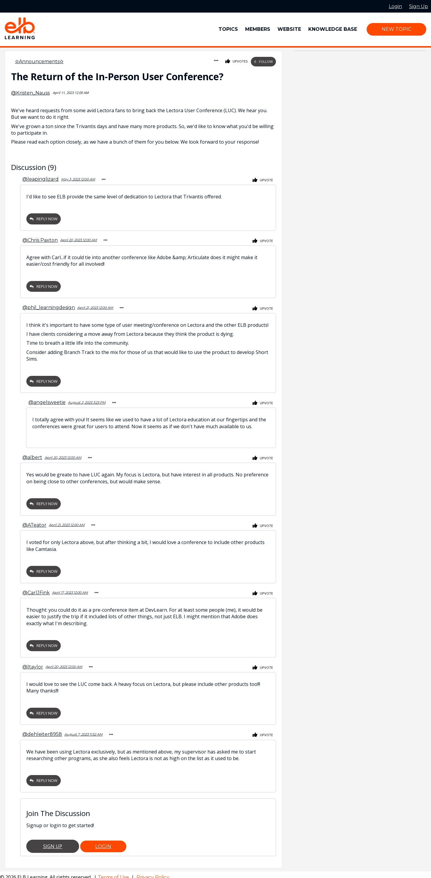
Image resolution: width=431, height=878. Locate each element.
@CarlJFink (36, 589)
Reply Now (43, 218)
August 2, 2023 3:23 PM (87, 400)
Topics (228, 29)
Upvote (263, 180)
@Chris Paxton (40, 239)
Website (289, 29)
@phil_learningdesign (48, 306)
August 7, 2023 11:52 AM (83, 729)
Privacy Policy (152, 872)
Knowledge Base (332, 29)
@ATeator (34, 522)
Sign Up (52, 841)
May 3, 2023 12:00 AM (78, 179)
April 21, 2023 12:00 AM (95, 306)
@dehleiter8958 (42, 729)
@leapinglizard (40, 179)
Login (103, 841)
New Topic (396, 29)
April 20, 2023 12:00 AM (78, 239)
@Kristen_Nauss (30, 93)
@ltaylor (32, 662)
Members (257, 29)
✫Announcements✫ (39, 61)
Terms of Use (114, 872)
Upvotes (236, 61)
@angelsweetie (47, 400)
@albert (32, 455)
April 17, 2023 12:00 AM (70, 589)
